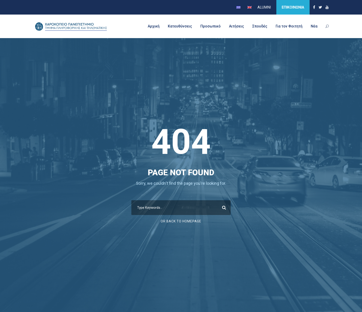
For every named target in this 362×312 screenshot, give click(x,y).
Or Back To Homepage (181, 221)
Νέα (314, 26)
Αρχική (154, 26)
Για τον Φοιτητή (289, 26)
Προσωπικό (210, 26)
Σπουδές (259, 26)
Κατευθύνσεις (180, 26)
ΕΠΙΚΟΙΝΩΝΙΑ (293, 7)
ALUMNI (264, 7)
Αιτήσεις (236, 26)
